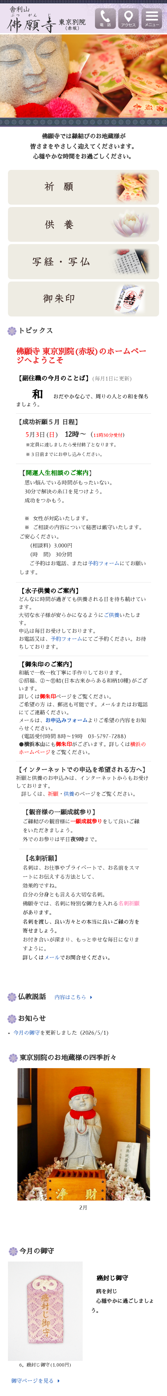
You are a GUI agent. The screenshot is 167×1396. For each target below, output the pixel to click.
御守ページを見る (36, 1381)
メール (52, 958)
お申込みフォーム (66, 720)
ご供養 (112, 615)
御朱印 (48, 696)
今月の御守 (26, 1033)
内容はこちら (70, 998)
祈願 (53, 794)
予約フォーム (104, 563)
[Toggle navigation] (152, 18)
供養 (69, 794)
